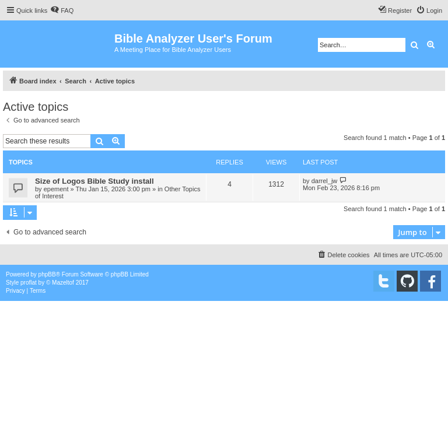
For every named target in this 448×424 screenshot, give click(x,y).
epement (56, 188)
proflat (28, 282)
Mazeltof (63, 282)
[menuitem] (62, 10)
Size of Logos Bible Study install (94, 181)
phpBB (47, 274)
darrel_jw (325, 180)
